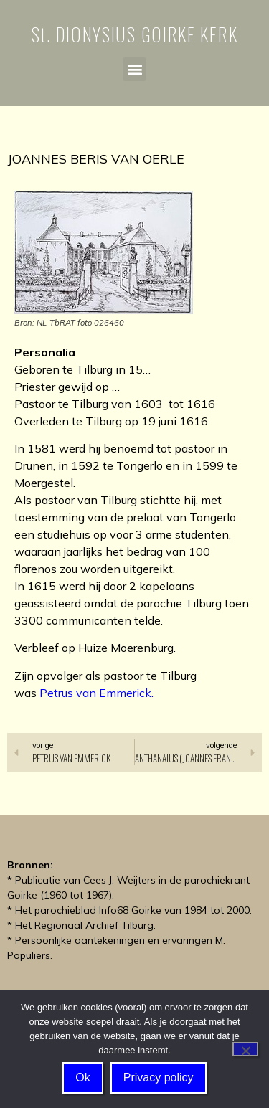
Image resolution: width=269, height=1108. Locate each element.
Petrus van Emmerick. (96, 693)
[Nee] (245, 1049)
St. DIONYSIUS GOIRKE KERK (135, 34)
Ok (82, 1077)
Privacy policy (158, 1077)
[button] (134, 69)
